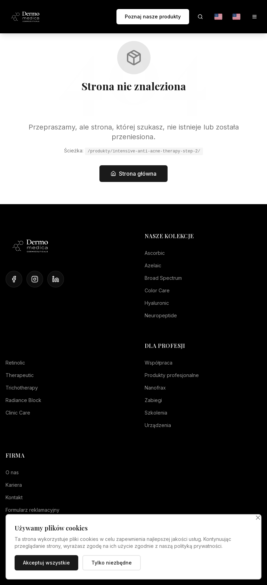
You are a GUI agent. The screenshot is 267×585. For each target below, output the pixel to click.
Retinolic (15, 363)
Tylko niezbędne (111, 563)
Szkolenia (156, 413)
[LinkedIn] (55, 279)
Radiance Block (23, 400)
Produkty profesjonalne (172, 375)
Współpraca (158, 363)
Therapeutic (20, 375)
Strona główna (133, 173)
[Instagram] (34, 279)
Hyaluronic (157, 303)
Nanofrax (155, 388)
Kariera (14, 485)
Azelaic (153, 265)
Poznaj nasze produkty (153, 16)
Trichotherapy (22, 388)
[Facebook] (14, 279)
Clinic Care (18, 413)
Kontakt (14, 497)
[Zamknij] (257, 517)
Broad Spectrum (163, 278)
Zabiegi (153, 400)
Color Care (157, 290)
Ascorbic (155, 253)
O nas (12, 472)
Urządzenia (158, 425)
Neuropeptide (161, 315)
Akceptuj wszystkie (46, 563)
